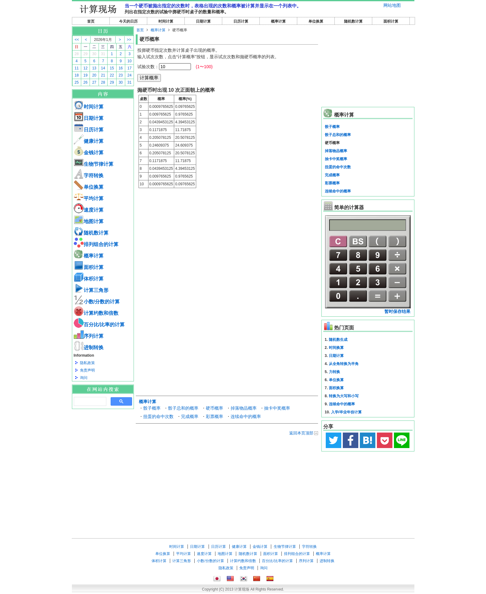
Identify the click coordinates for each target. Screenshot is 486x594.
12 (85, 68)
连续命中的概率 (246, 416)
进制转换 (89, 347)
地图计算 (89, 221)
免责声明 (87, 370)
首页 (91, 21)
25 (77, 82)
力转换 (334, 372)
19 (85, 75)
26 (85, 82)
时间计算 (165, 21)
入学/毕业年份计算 (346, 412)
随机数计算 (353, 21)
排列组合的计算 (96, 244)
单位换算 (315, 21)
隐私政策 (87, 363)
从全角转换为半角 (344, 364)
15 (112, 68)
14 (103, 68)
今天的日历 (128, 21)
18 (77, 75)
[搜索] (89, 401)
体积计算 (89, 278)
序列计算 (89, 336)
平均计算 (89, 198)
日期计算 (203, 21)
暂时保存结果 (397, 311)
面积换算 (336, 388)
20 (94, 75)
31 (103, 54)
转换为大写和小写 (344, 396)
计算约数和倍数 (96, 313)
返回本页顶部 (301, 433)
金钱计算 (89, 152)
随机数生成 (338, 339)
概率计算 (278, 21)
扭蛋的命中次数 (158, 416)
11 (77, 68)
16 (121, 68)
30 (94, 54)
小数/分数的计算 (97, 301)
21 (103, 75)
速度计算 (89, 210)
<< (77, 39)
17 (129, 68)
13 (94, 68)
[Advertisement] (103, 443)
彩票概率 (214, 416)
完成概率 (189, 416)
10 (129, 61)
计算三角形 (91, 290)
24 (129, 75)
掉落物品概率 (244, 408)
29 (85, 54)
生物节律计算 (93, 164)
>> (129, 39)
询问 (83, 378)
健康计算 (89, 141)
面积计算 (390, 21)
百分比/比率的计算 (99, 324)
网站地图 (392, 5)
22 (112, 75)
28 (77, 54)
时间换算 (336, 347)
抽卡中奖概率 (277, 408)
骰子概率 (152, 408)
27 (94, 82)
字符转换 (89, 175)
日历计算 (240, 21)
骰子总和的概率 (183, 408)
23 (121, 75)
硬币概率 (214, 408)
